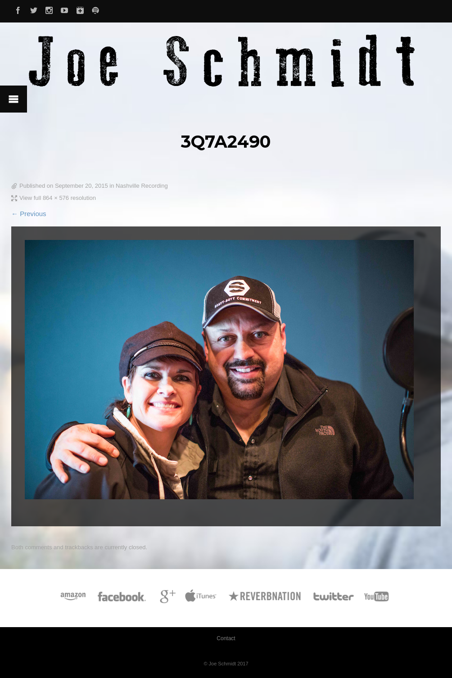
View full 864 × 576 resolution (57, 197)
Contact (226, 638)
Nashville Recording (142, 185)
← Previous (28, 213)
